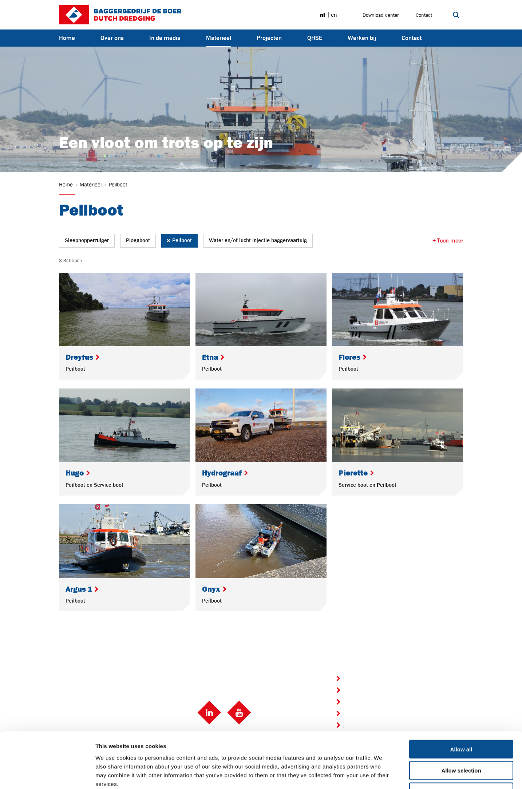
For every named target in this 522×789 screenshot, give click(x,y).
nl (322, 15)
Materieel (218, 38)
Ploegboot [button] (138, 240)
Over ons (112, 38)
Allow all (461, 700)
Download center (381, 15)
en (334, 15)
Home (67, 38)
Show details (382, 775)
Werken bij (362, 38)
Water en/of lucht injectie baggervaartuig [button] (258, 240)
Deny (461, 742)
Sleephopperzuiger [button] (87, 240)
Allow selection (461, 721)
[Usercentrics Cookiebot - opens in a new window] (47, 774)
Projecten (269, 38)
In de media (165, 38)
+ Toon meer (447, 240)
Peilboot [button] (179, 240)
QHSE (314, 38)
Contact (424, 15)
